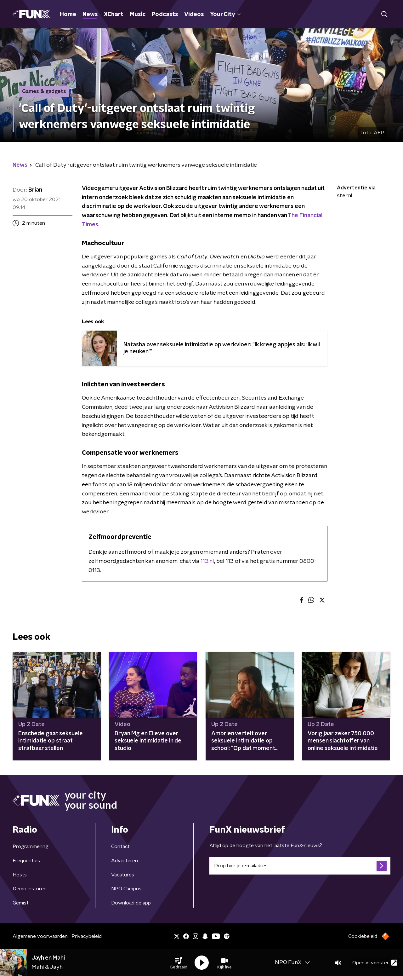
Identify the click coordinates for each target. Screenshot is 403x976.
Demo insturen (30, 888)
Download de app (131, 902)
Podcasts (165, 14)
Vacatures (122, 874)
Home (68, 14)
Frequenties (26, 860)
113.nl (207, 561)
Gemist (21, 902)
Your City (225, 14)
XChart (113, 14)
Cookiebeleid (362, 936)
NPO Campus (126, 888)
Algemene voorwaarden (40, 936)
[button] (178, 963)
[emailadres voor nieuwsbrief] (299, 866)
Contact (120, 846)
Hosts (20, 874)
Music (137, 14)
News (90, 14)
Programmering (30, 846)
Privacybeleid (86, 936)
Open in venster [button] (374, 963)
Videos (194, 14)
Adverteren (124, 860)
